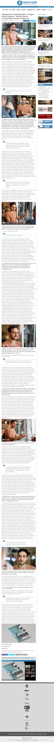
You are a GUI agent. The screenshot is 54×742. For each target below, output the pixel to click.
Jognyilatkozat (27, 740)
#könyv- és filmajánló (25, 657)
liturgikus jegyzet (44, 90)
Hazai (6, 10)
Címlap (8, 733)
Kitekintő (23, 10)
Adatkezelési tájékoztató (34, 740)
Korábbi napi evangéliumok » (47, 82)
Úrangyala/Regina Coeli (43, 96)
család (45, 97)
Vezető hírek (41, 14)
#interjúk (10, 657)
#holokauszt (4, 657)
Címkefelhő (41, 84)
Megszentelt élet (31, 10)
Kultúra (43, 10)
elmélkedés (41, 97)
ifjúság (40, 86)
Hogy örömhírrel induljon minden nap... (44, 72)
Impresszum (18, 740)
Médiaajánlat (23, 740)
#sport (32, 657)
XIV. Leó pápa (12, 10)
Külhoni (18, 10)
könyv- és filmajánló (43, 93)
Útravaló (40, 92)
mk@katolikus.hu (35, 739)
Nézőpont (38, 10)
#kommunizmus (16, 657)
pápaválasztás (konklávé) (44, 94)
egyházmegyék (46, 92)
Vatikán (45, 89)
